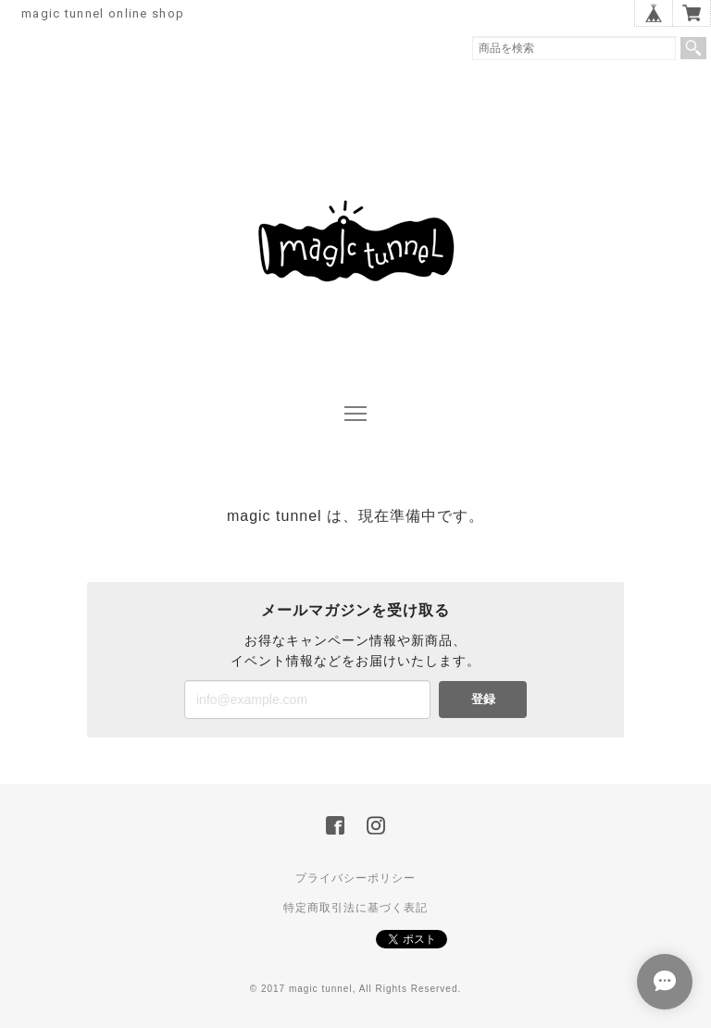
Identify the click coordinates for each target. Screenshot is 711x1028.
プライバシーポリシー (355, 878)
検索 (693, 48)
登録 (483, 699)
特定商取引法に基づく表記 (355, 907)
